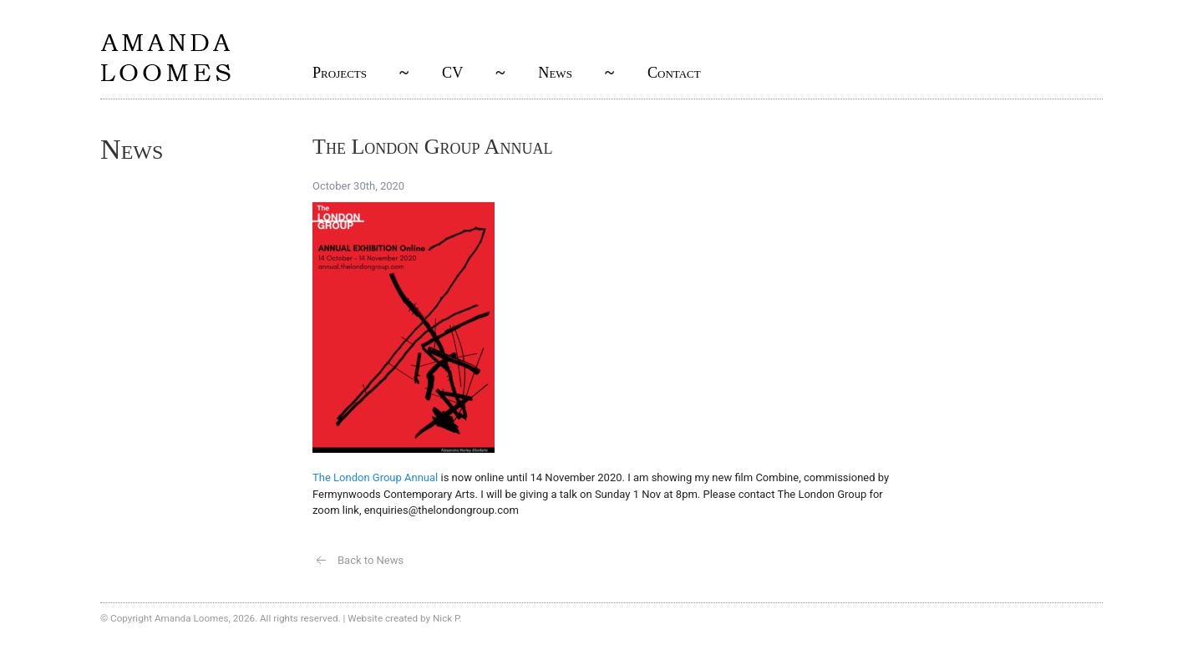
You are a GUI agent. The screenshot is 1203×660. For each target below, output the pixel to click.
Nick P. (447, 618)
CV (452, 72)
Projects (339, 72)
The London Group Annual (375, 477)
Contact (674, 72)
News (555, 72)
